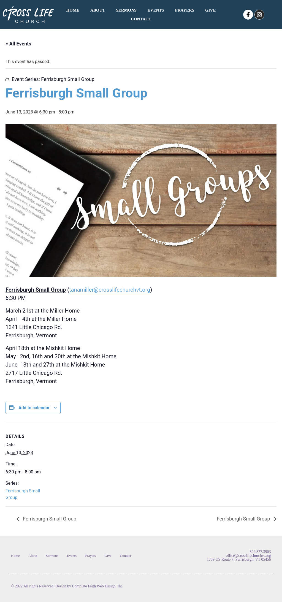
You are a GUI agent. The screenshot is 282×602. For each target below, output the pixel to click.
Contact (141, 19)
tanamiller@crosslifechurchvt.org (109, 289)
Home (73, 10)
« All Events (18, 44)
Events (156, 10)
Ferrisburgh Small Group (49, 519)
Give (210, 10)
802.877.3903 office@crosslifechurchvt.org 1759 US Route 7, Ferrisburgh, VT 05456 (239, 556)
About (97, 10)
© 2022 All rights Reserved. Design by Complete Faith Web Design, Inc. (67, 586)
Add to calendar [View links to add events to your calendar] (34, 407)
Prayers (184, 10)
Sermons (126, 10)
